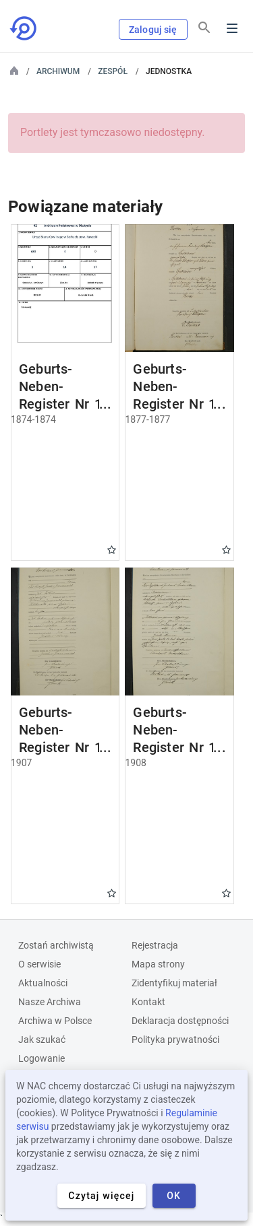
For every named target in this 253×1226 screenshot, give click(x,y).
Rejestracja (155, 945)
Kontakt (148, 1001)
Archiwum (58, 71)
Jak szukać (41, 1039)
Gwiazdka (111, 549)
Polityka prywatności (175, 1039)
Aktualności (42, 983)
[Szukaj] (204, 28)
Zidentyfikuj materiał (174, 983)
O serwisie (39, 964)
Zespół (113, 71)
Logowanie (41, 1058)
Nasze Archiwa (49, 1001)
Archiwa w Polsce (55, 1020)
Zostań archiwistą (56, 945)
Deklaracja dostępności (180, 1020)
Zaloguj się (153, 29)
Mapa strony (158, 964)
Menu (232, 28)
